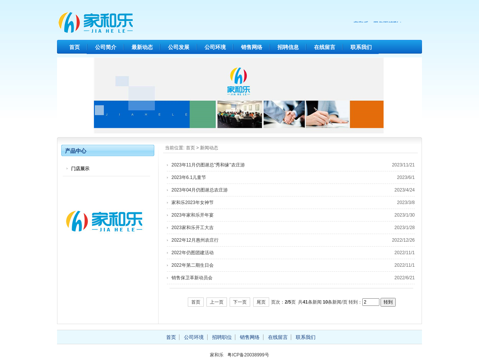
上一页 (217, 302)
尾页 (261, 302)
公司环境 (215, 47)
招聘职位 (222, 337)
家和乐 (129, 22)
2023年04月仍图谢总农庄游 (199, 190)
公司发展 (178, 47)
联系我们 (361, 47)
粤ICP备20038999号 (248, 355)
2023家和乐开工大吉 (192, 227)
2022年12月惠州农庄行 (195, 240)
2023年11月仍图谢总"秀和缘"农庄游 (208, 165)
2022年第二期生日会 (192, 265)
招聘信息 (288, 47)
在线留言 (324, 47)
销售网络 (251, 47)
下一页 (240, 302)
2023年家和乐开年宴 (192, 215)
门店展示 (80, 168)
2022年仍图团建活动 (192, 252)
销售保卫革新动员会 (192, 277)
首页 (74, 47)
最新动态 (142, 47)
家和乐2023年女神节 (192, 202)
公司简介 (105, 47)
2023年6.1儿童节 (188, 177)
